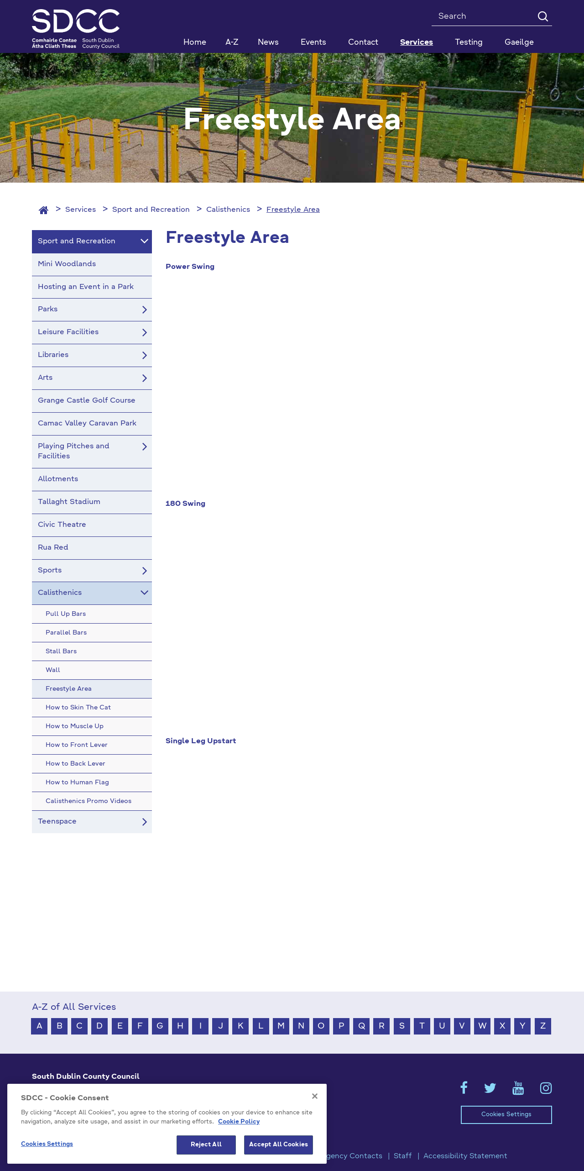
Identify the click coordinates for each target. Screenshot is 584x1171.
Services (80, 210)
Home (194, 43)
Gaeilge (519, 43)
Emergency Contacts (345, 1156)
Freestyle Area (293, 210)
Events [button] (313, 43)
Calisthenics (228, 210)
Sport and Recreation (151, 210)
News (268, 43)
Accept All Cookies (278, 1145)
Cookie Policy (239, 1122)
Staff (403, 1156)
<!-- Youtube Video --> (359, 390)
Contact (363, 43)
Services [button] (416, 43)
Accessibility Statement (465, 1156)
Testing (469, 43)
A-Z (232, 43)
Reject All (206, 1145)
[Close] (315, 1096)
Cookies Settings (506, 1115)
